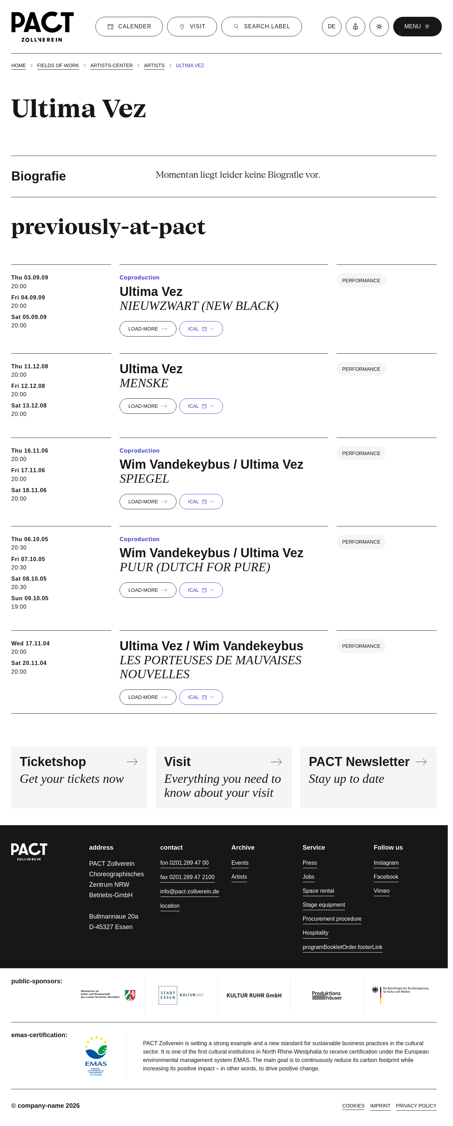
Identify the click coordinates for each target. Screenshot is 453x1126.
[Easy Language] (355, 26)
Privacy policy (416, 1106)
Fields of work (58, 65)
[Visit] (192, 26)
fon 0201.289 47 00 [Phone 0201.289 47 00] (184, 862)
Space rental (318, 890)
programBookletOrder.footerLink (343, 947)
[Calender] (129, 26)
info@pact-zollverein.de (189, 891)
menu (417, 26)
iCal (201, 328)
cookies (353, 1106)
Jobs (309, 876)
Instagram (386, 862)
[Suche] (261, 26)
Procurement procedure (332, 918)
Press (310, 862)
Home (18, 65)
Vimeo (381, 890)
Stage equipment (324, 904)
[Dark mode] (379, 26)
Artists (154, 65)
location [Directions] (170, 905)
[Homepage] (42, 26)
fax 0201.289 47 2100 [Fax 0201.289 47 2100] (187, 877)
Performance (361, 280)
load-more (148, 328)
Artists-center (111, 65)
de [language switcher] (332, 26)
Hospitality (316, 932)
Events (240, 862)
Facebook (386, 876)
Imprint (380, 1106)
